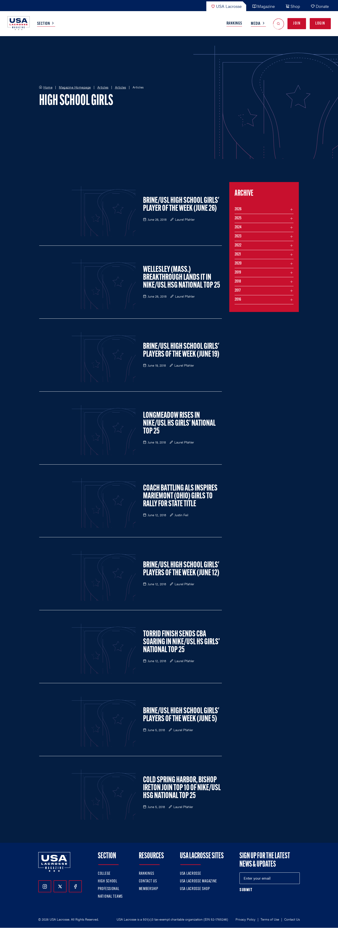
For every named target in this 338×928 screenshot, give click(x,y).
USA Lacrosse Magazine (198, 881)
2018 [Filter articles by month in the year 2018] (238, 281)
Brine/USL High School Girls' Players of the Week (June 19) (181, 351)
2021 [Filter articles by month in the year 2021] (238, 254)
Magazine (263, 6)
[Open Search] (278, 24)
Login (320, 23)
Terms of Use (270, 919)
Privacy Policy (245, 919)
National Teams (110, 896)
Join (296, 23)
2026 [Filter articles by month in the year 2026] (238, 209)
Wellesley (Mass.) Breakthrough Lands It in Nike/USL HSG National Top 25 (181, 278)
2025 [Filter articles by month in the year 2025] (238, 218)
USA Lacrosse (226, 6)
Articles (102, 87)
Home (47, 87)
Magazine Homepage (75, 87)
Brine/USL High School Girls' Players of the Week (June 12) (181, 569)
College (104, 873)
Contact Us (148, 881)
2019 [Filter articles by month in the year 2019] (238, 272)
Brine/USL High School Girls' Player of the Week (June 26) (181, 205)
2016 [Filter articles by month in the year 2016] (238, 299)
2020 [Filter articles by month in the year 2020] (238, 263)
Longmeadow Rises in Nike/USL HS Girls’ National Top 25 (179, 424)
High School (107, 881)
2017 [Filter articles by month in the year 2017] (238, 290)
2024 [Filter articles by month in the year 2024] (238, 227)
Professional (108, 889)
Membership (148, 889)
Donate (320, 6)
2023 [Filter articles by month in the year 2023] (238, 236)
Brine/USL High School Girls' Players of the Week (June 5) (181, 715)
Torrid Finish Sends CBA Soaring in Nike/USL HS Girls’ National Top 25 (181, 642)
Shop (292, 6)
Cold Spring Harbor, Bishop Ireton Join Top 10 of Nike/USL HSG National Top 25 (182, 788)
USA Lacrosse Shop (195, 889)
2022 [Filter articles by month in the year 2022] (238, 245)
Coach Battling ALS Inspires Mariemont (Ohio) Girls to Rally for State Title (180, 496)
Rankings (234, 23)
